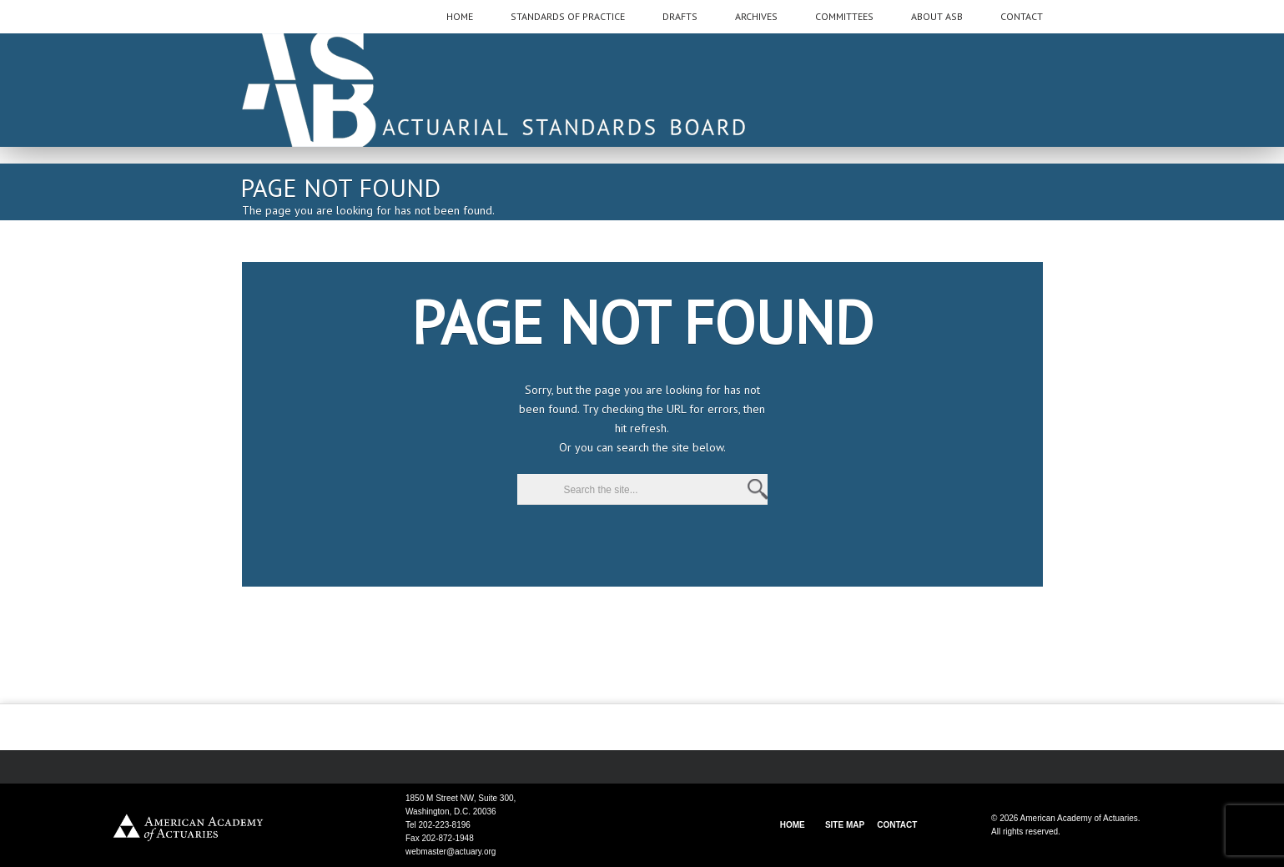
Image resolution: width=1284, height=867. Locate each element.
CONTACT (897, 824)
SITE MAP (844, 824)
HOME (792, 824)
